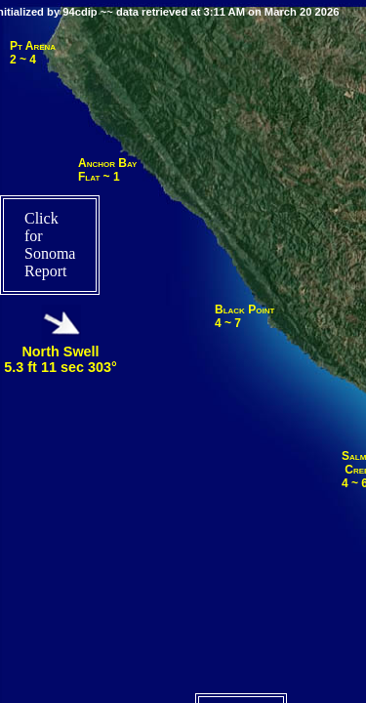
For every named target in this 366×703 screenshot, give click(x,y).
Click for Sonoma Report (49, 244)
